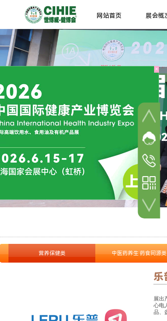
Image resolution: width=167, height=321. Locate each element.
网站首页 (109, 15)
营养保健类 (52, 253)
